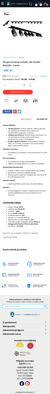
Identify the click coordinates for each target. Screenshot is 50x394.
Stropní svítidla (10, 57)
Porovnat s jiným (16, 101)
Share (7, 111)
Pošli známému (35, 101)
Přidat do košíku (18, 92)
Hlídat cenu (25, 101)
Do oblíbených (6, 101)
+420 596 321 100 (25, 367)
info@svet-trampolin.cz (25, 392)
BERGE (21, 57)
